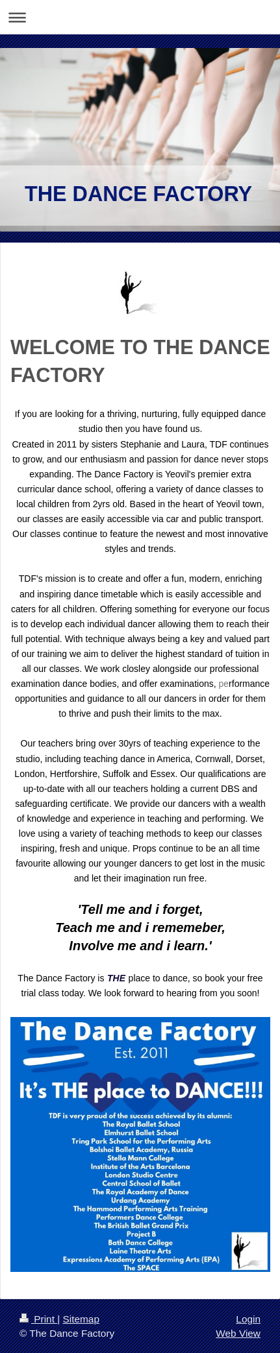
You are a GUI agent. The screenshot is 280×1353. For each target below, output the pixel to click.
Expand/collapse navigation (140, 17)
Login (248, 1318)
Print (38, 1318)
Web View (238, 1333)
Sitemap (80, 1318)
